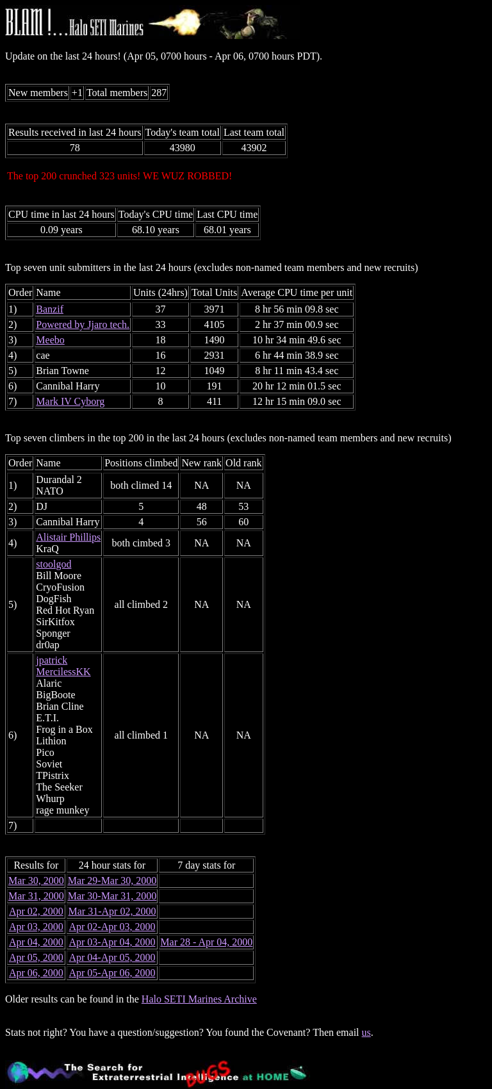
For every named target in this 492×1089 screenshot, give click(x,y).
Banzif (49, 309)
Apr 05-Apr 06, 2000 (112, 972)
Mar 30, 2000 (36, 880)
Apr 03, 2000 (36, 926)
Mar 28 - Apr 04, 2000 (206, 942)
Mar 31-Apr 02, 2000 (112, 911)
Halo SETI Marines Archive (199, 999)
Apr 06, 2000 (36, 972)
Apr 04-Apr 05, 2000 (112, 957)
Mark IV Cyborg (70, 401)
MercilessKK (63, 671)
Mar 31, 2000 (36, 895)
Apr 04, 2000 (36, 942)
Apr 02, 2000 (36, 911)
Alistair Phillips (68, 537)
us (366, 1032)
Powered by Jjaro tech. (82, 324)
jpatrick (51, 660)
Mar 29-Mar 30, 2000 (112, 880)
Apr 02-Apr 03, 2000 (112, 926)
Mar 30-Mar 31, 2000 (112, 895)
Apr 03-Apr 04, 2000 (112, 942)
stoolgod (53, 564)
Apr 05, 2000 (36, 957)
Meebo (50, 339)
